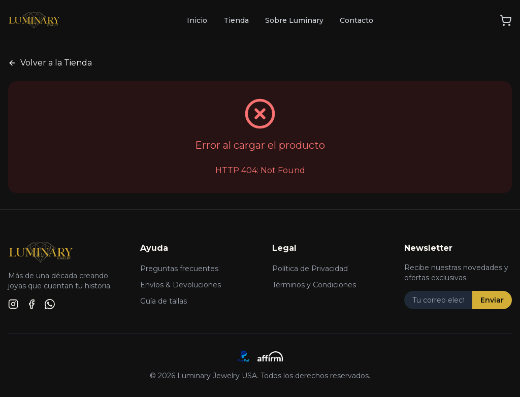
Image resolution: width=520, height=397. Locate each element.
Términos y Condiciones (314, 284)
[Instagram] (13, 304)
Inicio (197, 20)
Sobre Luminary (294, 20)
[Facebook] (31, 304)
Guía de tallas (163, 301)
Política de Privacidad (310, 268)
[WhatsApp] (50, 304)
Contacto (356, 20)
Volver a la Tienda (50, 63)
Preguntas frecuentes (179, 268)
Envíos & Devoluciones (180, 284)
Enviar (492, 300)
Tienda (236, 20)
